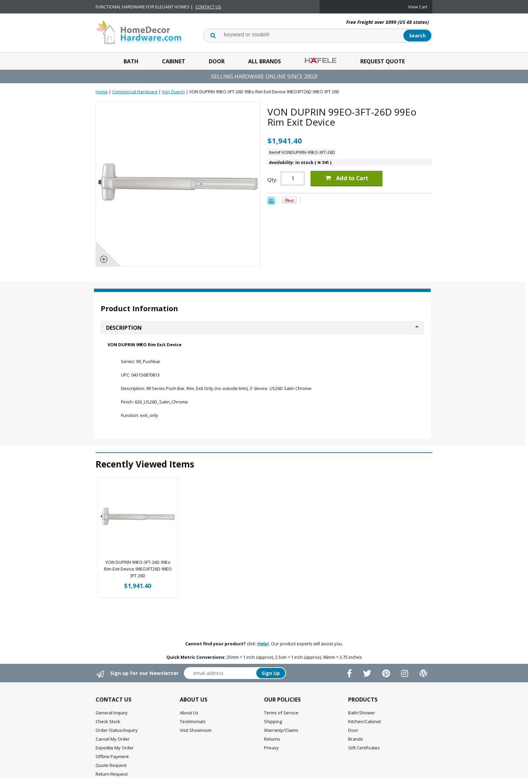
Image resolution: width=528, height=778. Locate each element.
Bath (131, 61)
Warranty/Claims (281, 730)
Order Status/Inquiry (117, 730)
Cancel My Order (113, 739)
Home (102, 92)
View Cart (417, 7)
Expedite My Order (115, 748)
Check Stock (108, 721)
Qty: (272, 179)
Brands (355, 739)
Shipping (273, 721)
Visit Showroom (195, 730)
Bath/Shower (361, 713)
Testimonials (193, 721)
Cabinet (173, 61)
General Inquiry (112, 713)
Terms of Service (281, 713)
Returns (272, 739)
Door (217, 61)
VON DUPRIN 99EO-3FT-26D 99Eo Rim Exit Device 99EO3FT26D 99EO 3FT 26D (138, 569)
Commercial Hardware (135, 92)
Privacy (271, 748)
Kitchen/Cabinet (364, 721)
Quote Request (111, 765)
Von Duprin (173, 92)
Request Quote (382, 61)
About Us (189, 713)
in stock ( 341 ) (300, 162)
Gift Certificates (364, 748)
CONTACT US (208, 7)
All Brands (264, 61)
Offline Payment (112, 756)
